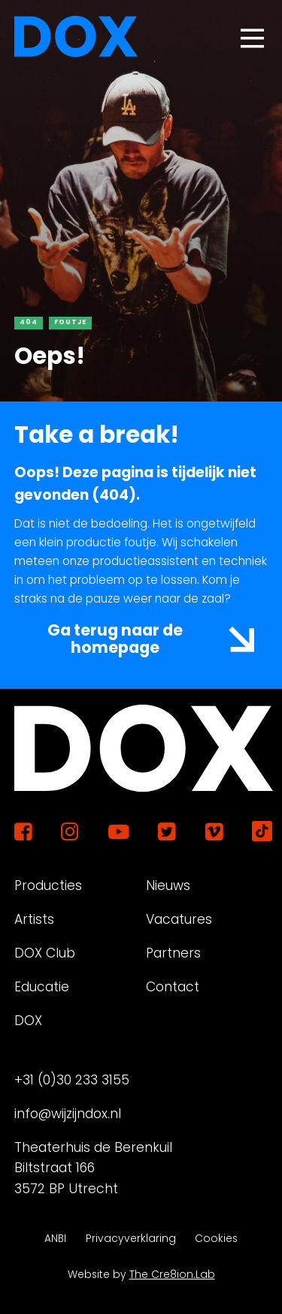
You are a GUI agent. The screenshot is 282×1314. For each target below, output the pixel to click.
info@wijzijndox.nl (67, 1114)
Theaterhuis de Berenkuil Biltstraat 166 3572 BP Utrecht (93, 1168)
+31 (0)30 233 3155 (71, 1080)
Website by (141, 1274)
